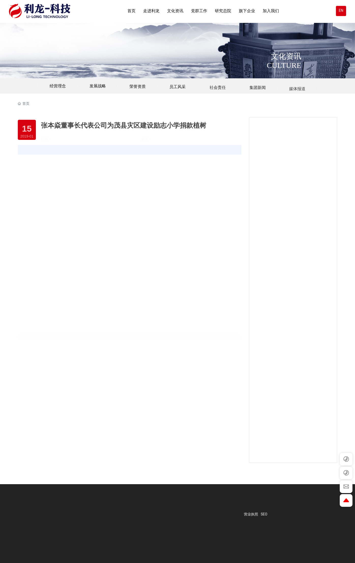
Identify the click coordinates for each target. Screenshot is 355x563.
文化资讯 (286, 56)
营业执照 (251, 514)
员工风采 (177, 90)
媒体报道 (297, 97)
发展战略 (98, 88)
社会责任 (218, 93)
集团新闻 (257, 93)
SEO (264, 514)
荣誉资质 (137, 89)
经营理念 (58, 88)
